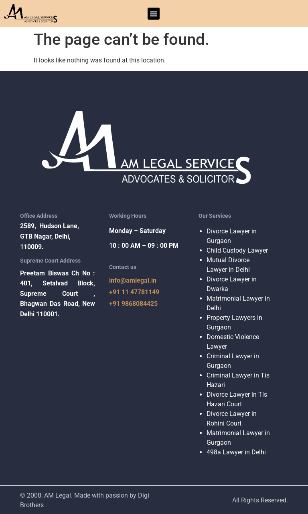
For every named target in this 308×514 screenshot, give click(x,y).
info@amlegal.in (132, 280)
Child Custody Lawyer (237, 250)
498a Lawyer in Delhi (236, 452)
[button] (154, 14)
